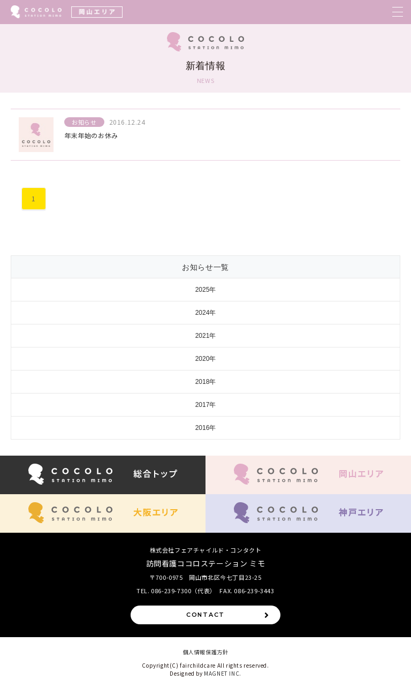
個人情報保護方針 (206, 652)
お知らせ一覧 (205, 267)
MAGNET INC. (222, 673)
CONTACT (228, 615)
